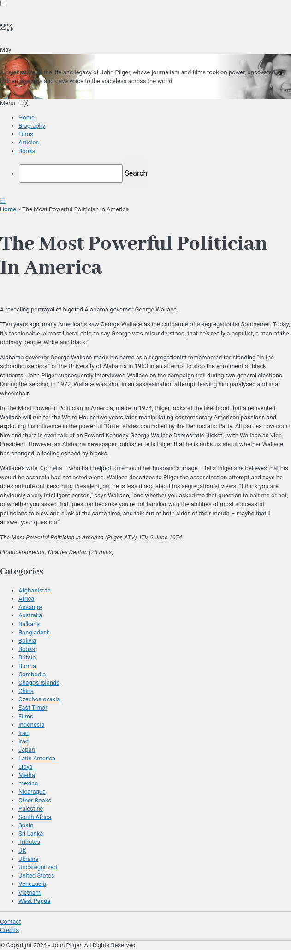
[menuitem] (26, 117)
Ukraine (28, 858)
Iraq (23, 741)
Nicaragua (32, 791)
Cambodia (32, 674)
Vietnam (29, 892)
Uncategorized (37, 867)
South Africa (34, 816)
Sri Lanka (30, 833)
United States (36, 875)
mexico (28, 783)
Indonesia (31, 724)
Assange (30, 606)
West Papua (34, 900)
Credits (9, 929)
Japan (26, 749)
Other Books (34, 800)
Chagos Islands (38, 682)
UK (22, 850)
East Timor (33, 707)
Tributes (29, 841)
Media (26, 774)
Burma (27, 666)
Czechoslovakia (39, 699)
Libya (25, 766)
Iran (23, 732)
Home (8, 209)
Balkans (29, 624)
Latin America (36, 758)
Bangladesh (34, 632)
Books (26, 648)
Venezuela (32, 883)
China (26, 690)
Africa (26, 598)
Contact (10, 921)
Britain (27, 657)
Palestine (30, 808)
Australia (30, 615)
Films (25, 716)
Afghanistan (34, 590)
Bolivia (27, 640)
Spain (25, 825)
